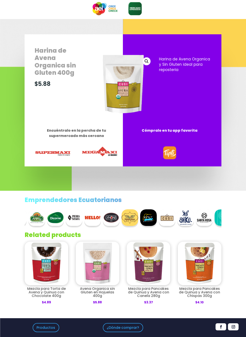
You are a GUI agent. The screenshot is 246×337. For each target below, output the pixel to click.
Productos (46, 327)
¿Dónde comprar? (123, 327)
